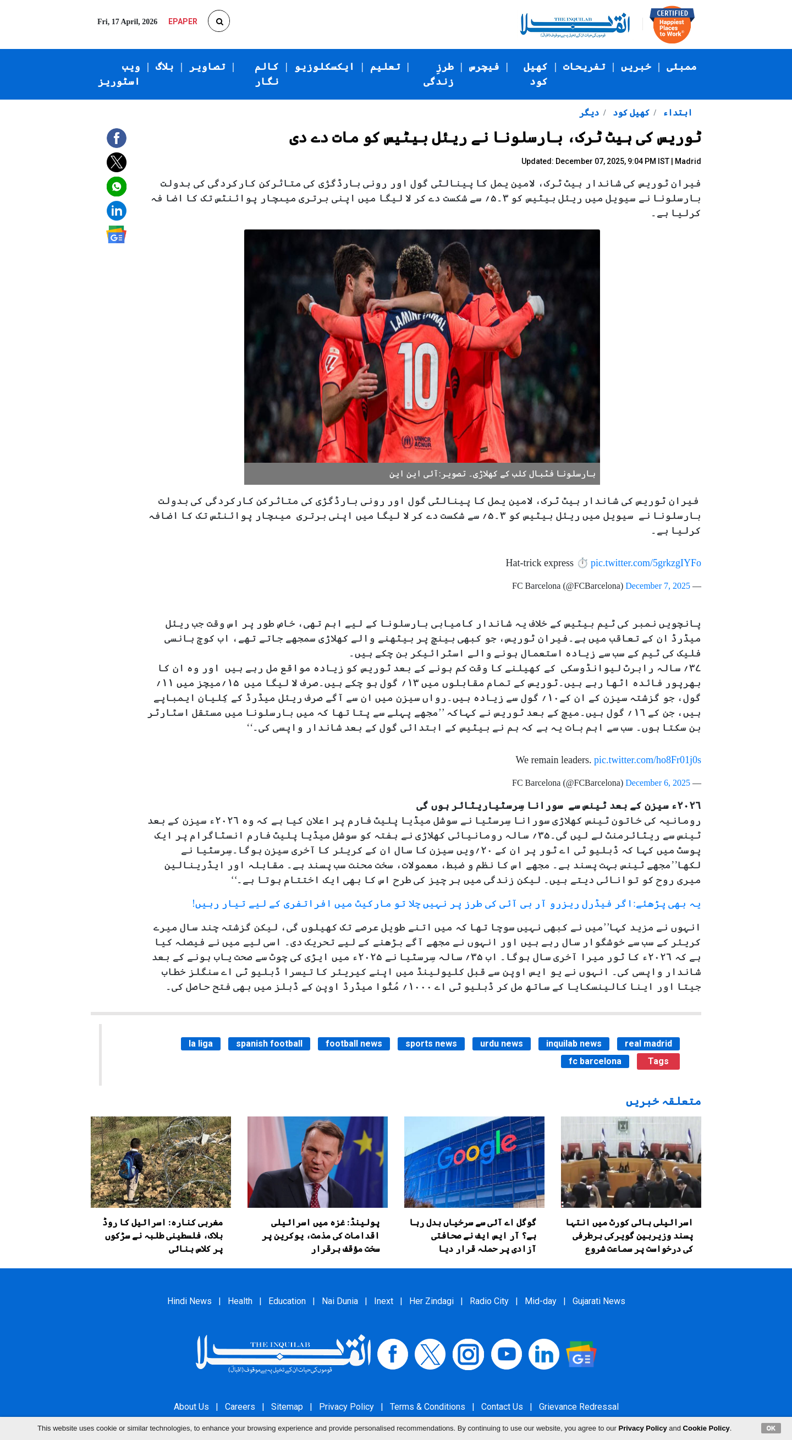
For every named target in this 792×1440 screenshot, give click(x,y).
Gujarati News (599, 1301)
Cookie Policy (706, 1428)
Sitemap (287, 1406)
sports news (431, 1043)
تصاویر (207, 66)
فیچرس (484, 66)
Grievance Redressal (579, 1406)
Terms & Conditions (427, 1406)
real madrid (648, 1043)
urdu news (501, 1043)
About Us (191, 1406)
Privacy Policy (346, 1406)
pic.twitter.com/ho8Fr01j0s (647, 759)
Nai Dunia (340, 1301)
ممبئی (682, 66)
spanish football (269, 1043)
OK (771, 1428)
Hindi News (189, 1301)
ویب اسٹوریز (119, 74)
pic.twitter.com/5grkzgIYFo (646, 562)
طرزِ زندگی (439, 74)
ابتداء (676, 112)
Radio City (489, 1301)
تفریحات (584, 66)
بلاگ (165, 66)
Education (287, 1301)
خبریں (636, 66)
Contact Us (502, 1406)
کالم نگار (267, 74)
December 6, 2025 (657, 782)
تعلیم (385, 66)
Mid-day (541, 1301)
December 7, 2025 (657, 585)
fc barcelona (595, 1061)
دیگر (589, 112)
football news (354, 1043)
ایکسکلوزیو (324, 66)
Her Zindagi (431, 1301)
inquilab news (574, 1043)
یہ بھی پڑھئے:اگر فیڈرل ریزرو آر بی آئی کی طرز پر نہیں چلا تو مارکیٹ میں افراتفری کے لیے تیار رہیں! (446, 903)
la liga (201, 1043)
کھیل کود (536, 74)
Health (240, 1301)
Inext (383, 1301)
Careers (240, 1406)
